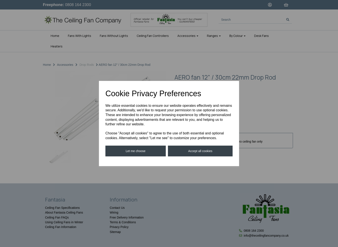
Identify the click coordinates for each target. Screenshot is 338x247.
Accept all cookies (200, 151)
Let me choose (136, 151)
